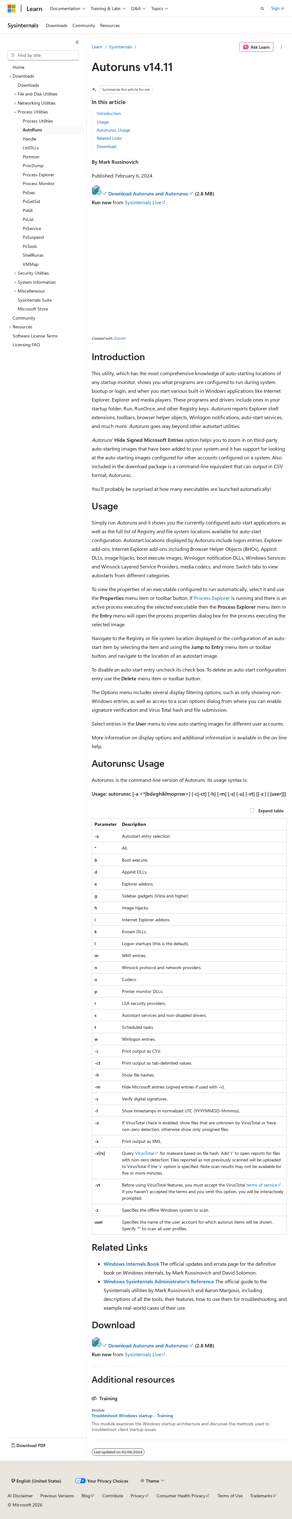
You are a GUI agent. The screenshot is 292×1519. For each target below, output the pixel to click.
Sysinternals (120, 47)
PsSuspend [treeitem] (33, 237)
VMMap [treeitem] (30, 264)
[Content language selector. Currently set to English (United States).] (36, 1481)
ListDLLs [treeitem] (31, 148)
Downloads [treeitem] (28, 85)
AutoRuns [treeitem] (32, 130)
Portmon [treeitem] (31, 157)
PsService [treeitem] (32, 228)
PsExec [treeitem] (29, 192)
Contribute (112, 1496)
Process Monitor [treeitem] (38, 183)
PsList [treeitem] (28, 219)
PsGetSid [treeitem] (31, 201)
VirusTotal (144, 1153)
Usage (103, 122)
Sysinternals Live (143, 202)
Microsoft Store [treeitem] (33, 309)
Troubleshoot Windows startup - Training (132, 1415)
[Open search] (262, 8)
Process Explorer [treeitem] (38, 175)
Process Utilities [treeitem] (38, 121)
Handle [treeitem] (29, 139)
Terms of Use (230, 1496)
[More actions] (281, 47)
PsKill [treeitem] (27, 210)
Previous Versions (57, 1496)
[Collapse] (77, 42)
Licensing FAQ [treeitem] (26, 345)
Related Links (109, 138)
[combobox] (43, 55)
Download (106, 146)
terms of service (261, 1185)
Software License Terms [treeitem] (35, 336)
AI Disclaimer (20, 1496)
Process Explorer (212, 598)
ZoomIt (119, 338)
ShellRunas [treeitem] (33, 255)
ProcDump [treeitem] (33, 165)
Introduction (109, 113)
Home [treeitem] (18, 67)
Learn (97, 47)
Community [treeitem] (24, 318)
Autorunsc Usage (113, 130)
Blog (86, 1496)
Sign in (277, 8)
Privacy (138, 1496)
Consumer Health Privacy (181, 1496)
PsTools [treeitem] (30, 246)
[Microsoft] (12, 8)
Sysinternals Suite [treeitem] (35, 300)
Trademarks (261, 1496)
